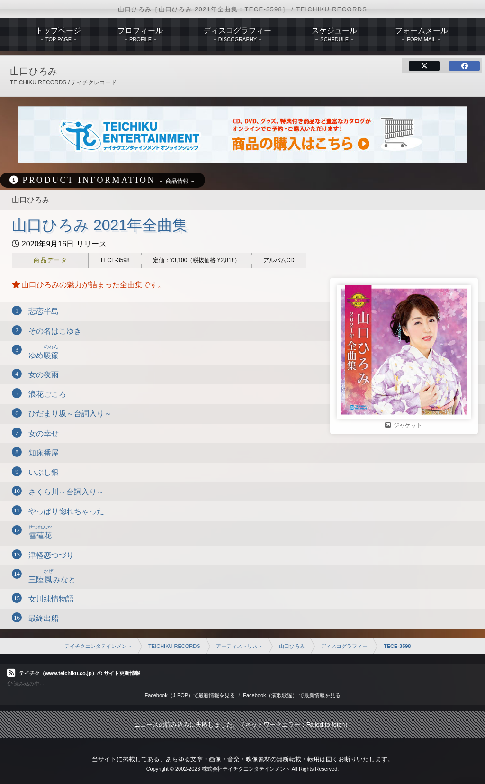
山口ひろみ (292, 646)
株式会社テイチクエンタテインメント (246, 769)
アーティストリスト (239, 646)
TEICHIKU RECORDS (174, 646)
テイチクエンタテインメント (98, 646)
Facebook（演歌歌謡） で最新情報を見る (291, 695)
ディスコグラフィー (344, 646)
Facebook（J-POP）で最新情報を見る (189, 695)
